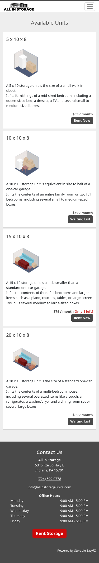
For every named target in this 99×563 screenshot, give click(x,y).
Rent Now (82, 120)
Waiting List (80, 219)
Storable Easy (85, 550)
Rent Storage (49, 533)
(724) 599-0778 (49, 478)
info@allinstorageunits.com (49, 487)
